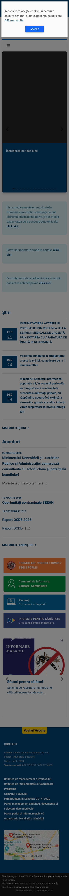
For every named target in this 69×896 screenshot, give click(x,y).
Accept (34, 29)
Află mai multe (13, 20)
